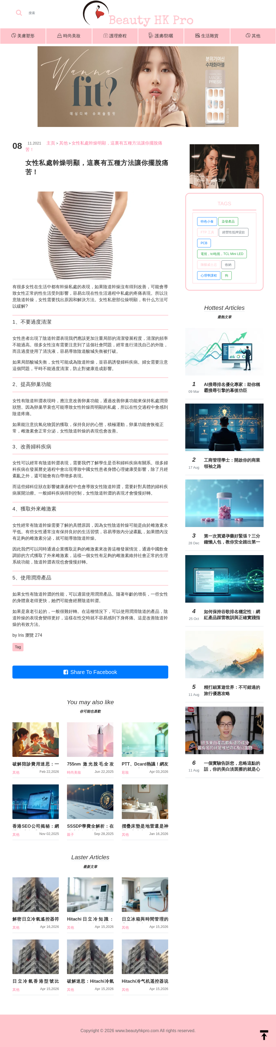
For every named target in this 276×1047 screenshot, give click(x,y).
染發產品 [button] (228, 221)
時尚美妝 (68, 36)
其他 (253, 36)
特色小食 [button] (207, 221)
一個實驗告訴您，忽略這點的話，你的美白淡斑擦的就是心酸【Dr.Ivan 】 (232, 766)
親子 (70, 835)
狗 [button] (226, 275)
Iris (21, 635)
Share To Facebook (90, 672)
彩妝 (125, 772)
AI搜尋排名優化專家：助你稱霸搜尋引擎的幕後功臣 (232, 387)
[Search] (48, 13)
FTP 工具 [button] (207, 232)
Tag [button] (18, 647)
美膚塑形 (23, 36)
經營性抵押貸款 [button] (233, 232)
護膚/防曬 (161, 36)
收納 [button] (228, 265)
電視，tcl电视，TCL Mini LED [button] (222, 254)
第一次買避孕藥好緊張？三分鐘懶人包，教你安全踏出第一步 (232, 539)
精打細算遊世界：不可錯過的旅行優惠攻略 (232, 690)
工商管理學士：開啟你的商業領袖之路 (232, 463)
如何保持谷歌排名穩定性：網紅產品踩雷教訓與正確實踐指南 (232, 614)
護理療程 (115, 36)
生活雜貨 (206, 36)
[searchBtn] (18, 13)
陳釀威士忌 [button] (209, 265)
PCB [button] (204, 243)
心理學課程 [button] (209, 275)
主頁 (50, 143)
